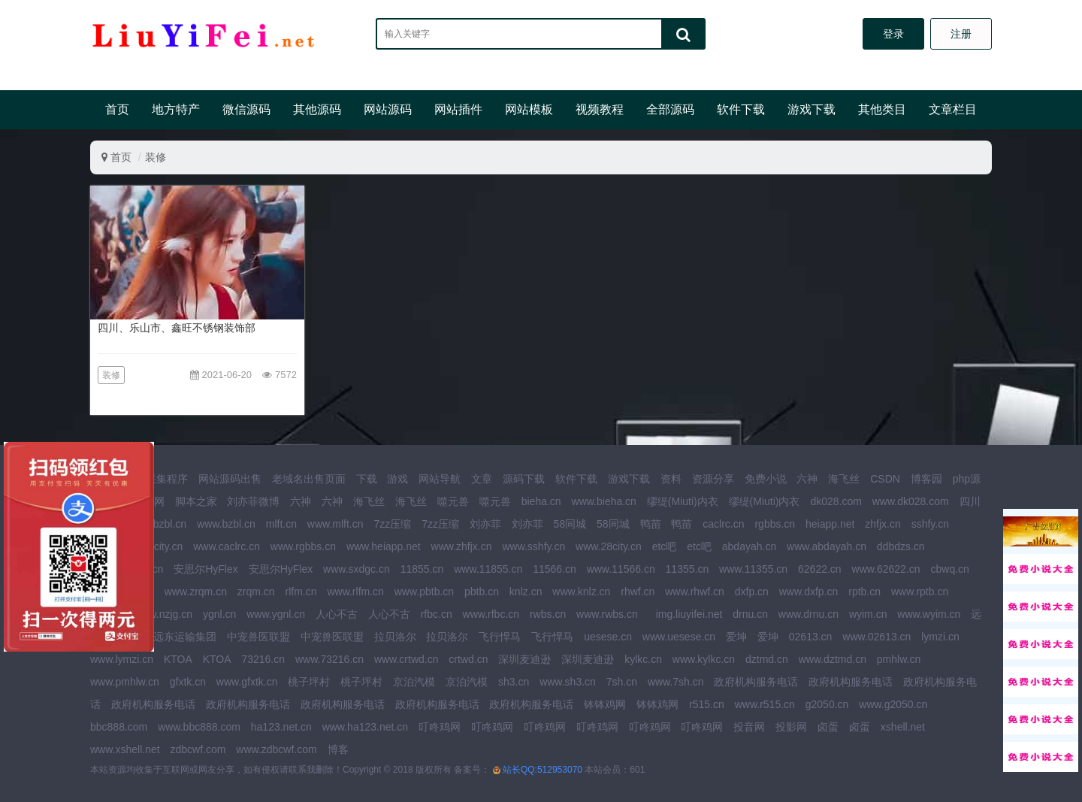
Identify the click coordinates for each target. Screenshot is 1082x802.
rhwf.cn (637, 592)
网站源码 (388, 109)
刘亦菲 (485, 524)
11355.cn (687, 569)
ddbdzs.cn (901, 546)
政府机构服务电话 (756, 682)
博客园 (926, 479)
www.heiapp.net (383, 546)
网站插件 (458, 109)
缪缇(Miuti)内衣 (682, 501)
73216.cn (263, 659)
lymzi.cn (940, 637)
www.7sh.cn (676, 682)
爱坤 (736, 637)
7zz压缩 (392, 524)
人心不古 (337, 614)
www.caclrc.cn (226, 546)
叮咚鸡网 (440, 727)
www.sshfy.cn (533, 546)
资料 (671, 479)
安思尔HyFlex (206, 569)
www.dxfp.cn (809, 592)
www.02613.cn (876, 637)
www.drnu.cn (808, 614)
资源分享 (713, 479)
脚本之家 (196, 501)
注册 (961, 34)
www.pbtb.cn (424, 592)
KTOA (178, 659)
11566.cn (554, 569)
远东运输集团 (184, 637)
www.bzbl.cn (226, 524)
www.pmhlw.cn (124, 682)
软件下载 (741, 109)
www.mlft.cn (335, 524)
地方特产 (176, 109)
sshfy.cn (930, 524)
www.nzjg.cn (163, 614)
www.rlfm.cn (355, 592)
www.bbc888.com (199, 727)
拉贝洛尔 (395, 637)
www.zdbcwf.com (276, 749)
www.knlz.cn (581, 592)
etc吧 (664, 546)
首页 (117, 109)
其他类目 (882, 109)
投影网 (791, 727)
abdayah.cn (749, 546)
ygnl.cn (219, 614)
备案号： (472, 769)
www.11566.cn (621, 569)
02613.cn (811, 637)
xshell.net (903, 727)
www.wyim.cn (928, 614)
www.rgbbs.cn (303, 546)
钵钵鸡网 (605, 704)
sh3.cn (513, 682)
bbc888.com (118, 727)
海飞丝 (844, 479)
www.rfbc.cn (491, 614)
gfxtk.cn (188, 682)
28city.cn (162, 546)
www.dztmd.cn (832, 659)
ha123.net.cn (281, 727)
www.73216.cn (329, 659)
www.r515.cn (765, 704)
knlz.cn (526, 592)
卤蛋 (828, 727)
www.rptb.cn (919, 592)
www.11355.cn (753, 569)
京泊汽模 (414, 682)
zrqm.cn (256, 592)
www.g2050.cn (893, 704)
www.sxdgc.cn (356, 569)
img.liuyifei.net (689, 614)
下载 (366, 479)
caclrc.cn (723, 524)
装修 (155, 157)
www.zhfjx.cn (461, 546)
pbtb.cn (481, 592)
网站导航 (440, 479)
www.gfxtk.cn (247, 682)
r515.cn (706, 704)
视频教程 (600, 109)
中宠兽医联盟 (258, 637)
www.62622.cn (886, 569)
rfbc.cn (436, 614)
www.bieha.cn (604, 501)
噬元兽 (453, 501)
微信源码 (246, 109)
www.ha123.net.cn (365, 727)
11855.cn (422, 569)
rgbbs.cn (774, 524)
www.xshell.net (125, 749)
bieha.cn (541, 501)
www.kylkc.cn (703, 659)
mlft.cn (281, 524)
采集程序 (167, 479)
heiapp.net (829, 524)
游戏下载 (811, 109)
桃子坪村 (309, 682)
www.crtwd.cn (406, 659)
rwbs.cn (548, 614)
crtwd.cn (468, 659)
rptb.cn (864, 592)
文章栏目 (953, 109)
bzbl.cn (169, 524)
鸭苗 (650, 524)
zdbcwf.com (197, 749)
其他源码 (317, 109)
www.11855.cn (488, 569)
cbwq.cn (949, 569)
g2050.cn (827, 704)
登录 (893, 34)
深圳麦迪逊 (524, 659)
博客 (338, 749)
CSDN (885, 479)
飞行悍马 (500, 637)
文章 (481, 479)
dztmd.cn (766, 659)
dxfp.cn (752, 592)
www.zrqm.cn (196, 592)
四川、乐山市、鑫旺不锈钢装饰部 (176, 328)
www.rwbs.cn (607, 614)
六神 (807, 479)
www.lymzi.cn (121, 659)
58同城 (570, 524)
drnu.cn (750, 614)
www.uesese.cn (678, 637)
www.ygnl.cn (275, 614)
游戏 (397, 479)
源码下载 (524, 479)
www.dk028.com (910, 501)
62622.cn (820, 569)
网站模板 (529, 109)
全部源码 (670, 109)
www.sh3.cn (567, 682)
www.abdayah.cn (826, 546)
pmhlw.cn (898, 659)
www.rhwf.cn (694, 592)
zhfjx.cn (882, 524)
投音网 (749, 727)
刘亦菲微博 (253, 501)
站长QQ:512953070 (544, 769)
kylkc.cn (643, 659)
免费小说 (766, 479)
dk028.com (835, 501)
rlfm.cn (301, 592)
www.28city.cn (609, 546)
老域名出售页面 (309, 479)
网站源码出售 (229, 479)
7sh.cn (621, 682)
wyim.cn (868, 614)
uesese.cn (608, 637)
